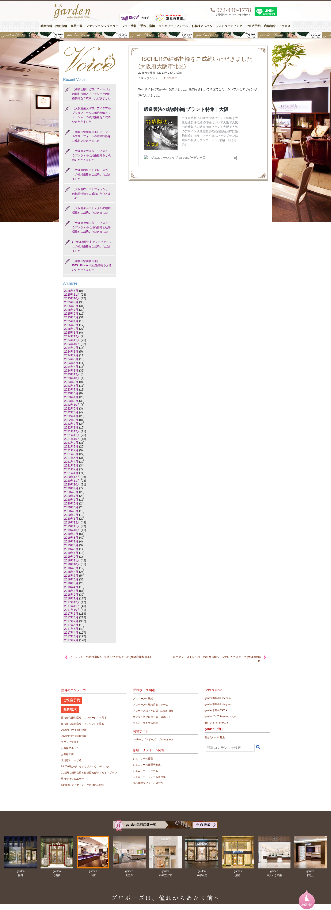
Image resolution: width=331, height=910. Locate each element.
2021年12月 (72, 431)
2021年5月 (71, 458)
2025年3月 (71, 325)
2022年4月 (71, 416)
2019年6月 (71, 545)
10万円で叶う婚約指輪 (74, 729)
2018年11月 (72, 560)
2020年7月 (71, 496)
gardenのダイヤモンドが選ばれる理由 (82, 784)
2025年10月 (72, 298)
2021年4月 (71, 461)
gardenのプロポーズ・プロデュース (153, 739)
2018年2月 (71, 594)
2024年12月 (72, 336)
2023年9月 (71, 382)
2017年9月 (71, 613)
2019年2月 (71, 556)
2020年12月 (72, 477)
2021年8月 (71, 446)
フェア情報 (129, 26)
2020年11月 (72, 480)
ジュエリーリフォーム (173, 26)
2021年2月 (71, 469)
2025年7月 (71, 309)
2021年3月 (71, 465)
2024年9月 (71, 347)
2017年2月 (71, 640)
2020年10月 (72, 484)
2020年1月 (71, 518)
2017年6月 (71, 625)
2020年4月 (71, 507)
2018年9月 (71, 568)
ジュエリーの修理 (143, 758)
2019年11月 (72, 526)
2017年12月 (72, 602)
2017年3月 (71, 636)
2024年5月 (71, 363)
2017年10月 (72, 609)
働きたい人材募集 (215, 737)
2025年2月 (71, 328)
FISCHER (170, 78)
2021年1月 (71, 473)
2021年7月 (71, 450)
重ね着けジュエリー (72, 778)
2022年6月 (71, 408)
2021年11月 (72, 435)
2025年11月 (72, 294)
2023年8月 (71, 385)
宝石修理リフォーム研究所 (148, 783)
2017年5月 (71, 628)
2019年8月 (71, 537)
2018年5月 (71, 583)
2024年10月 (72, 344)
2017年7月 (71, 621)
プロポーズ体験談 (143, 698)
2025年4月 (71, 321)
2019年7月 (71, 541)
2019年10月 (72, 530)
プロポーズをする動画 (145, 723)
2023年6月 (71, 393)
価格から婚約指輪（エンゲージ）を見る (84, 717)
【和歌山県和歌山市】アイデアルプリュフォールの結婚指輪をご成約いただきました (91, 136)
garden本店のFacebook (218, 698)
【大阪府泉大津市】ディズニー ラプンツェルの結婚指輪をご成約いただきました (91, 155)
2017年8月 (71, 617)
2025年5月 (71, 317)
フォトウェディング (229, 26)
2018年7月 (71, 575)
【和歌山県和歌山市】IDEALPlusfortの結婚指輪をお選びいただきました (91, 266)
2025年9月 (71, 302)
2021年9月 (71, 442)
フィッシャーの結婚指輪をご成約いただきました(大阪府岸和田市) (110, 656)
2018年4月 (71, 587)
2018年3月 (71, 590)
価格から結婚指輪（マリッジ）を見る (82, 723)
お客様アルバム (201, 26)
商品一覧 (76, 26)
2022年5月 (71, 412)
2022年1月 (71, 427)
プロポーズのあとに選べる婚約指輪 (153, 710)
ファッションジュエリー (102, 26)
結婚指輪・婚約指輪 (54, 26)
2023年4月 (71, 397)
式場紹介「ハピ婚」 (72, 760)
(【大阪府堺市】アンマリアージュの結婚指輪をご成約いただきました (91, 246)
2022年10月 (72, 404)
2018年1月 (71, 598)
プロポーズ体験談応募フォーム (150, 704)
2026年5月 (71, 290)
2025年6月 (71, 313)
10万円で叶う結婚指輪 (74, 735)
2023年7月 (71, 389)
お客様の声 (67, 754)
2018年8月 (71, 571)
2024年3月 (71, 370)
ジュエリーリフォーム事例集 (149, 776)
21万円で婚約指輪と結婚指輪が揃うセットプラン (89, 772)
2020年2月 (71, 515)
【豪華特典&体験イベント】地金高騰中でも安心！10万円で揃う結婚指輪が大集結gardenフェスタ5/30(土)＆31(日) (165, 35)
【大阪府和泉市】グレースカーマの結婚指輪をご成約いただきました (91, 174)
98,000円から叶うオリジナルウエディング (85, 766)
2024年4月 (71, 366)
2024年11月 (72, 340)
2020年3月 (71, 511)
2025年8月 (71, 306)
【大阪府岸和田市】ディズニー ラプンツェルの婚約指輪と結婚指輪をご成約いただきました (91, 227)
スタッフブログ (70, 742)
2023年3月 (71, 401)
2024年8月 (71, 351)
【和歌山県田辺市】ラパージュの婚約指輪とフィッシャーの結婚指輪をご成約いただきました (91, 94)
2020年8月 (71, 492)
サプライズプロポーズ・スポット (152, 716)
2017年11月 (72, 606)
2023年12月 (72, 374)
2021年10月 (72, 439)
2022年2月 (71, 423)
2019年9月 (71, 533)
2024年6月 (71, 359)
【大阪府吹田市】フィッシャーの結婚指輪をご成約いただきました (91, 194)
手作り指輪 (147, 26)
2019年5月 (71, 549)
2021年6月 (71, 454)
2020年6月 (71, 499)
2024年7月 (71, 355)
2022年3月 (71, 420)
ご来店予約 (253, 26)
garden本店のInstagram (218, 704)
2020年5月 (71, 503)
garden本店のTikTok (216, 710)
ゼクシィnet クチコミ (217, 722)
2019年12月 (72, 522)
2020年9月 (71, 488)
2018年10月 (72, 564)
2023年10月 (72, 378)
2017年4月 (71, 632)
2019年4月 (71, 552)
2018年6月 (71, 579)
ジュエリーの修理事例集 (147, 764)
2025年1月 (71, 332)
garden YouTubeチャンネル (220, 716)
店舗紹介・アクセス (277, 26)
